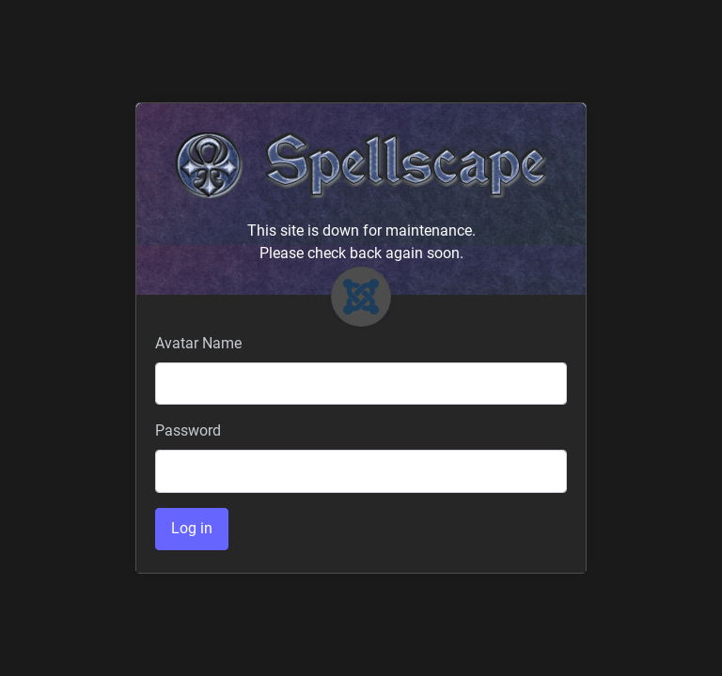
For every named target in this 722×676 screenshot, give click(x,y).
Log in (191, 528)
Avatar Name (198, 343)
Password (188, 430)
